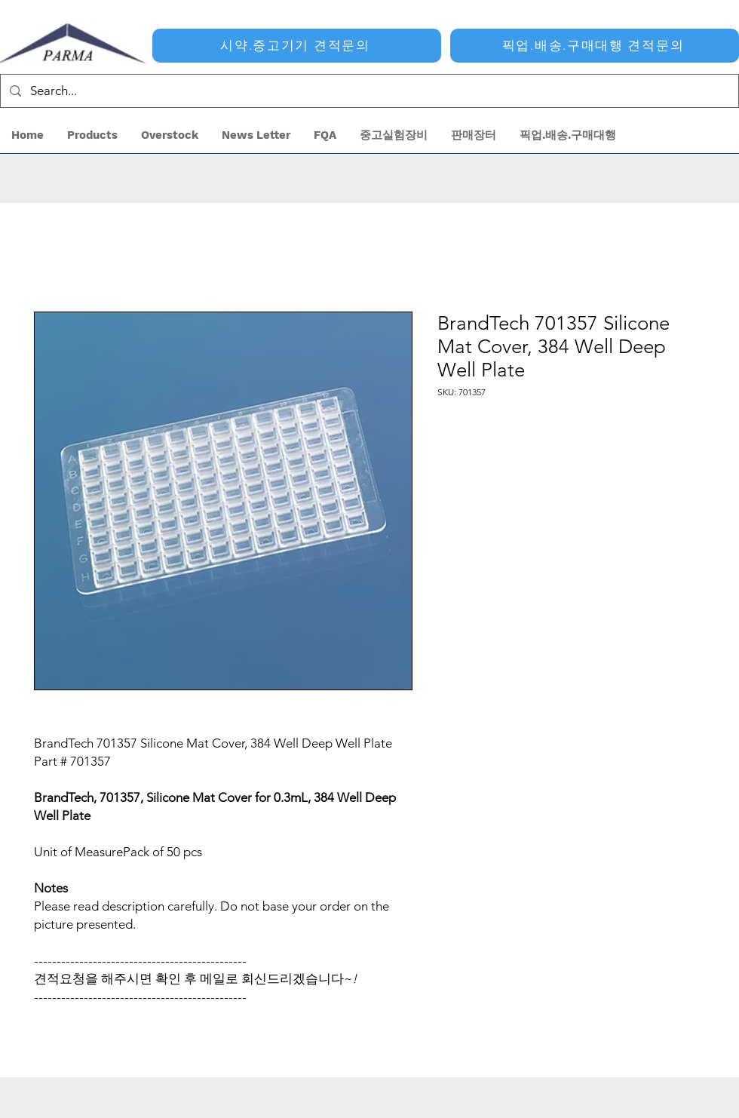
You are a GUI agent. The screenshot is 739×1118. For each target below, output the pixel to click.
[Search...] (368, 91)
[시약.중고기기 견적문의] (296, 46)
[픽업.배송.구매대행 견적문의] (594, 46)
